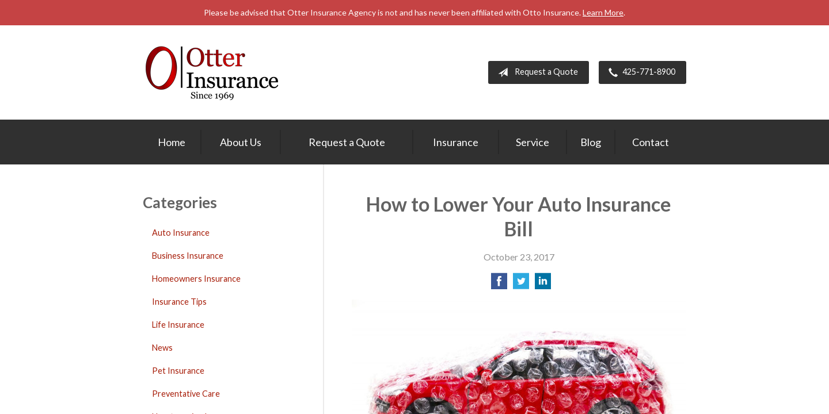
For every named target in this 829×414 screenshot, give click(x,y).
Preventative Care (186, 393)
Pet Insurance (178, 370)
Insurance (455, 142)
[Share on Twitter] (521, 284)
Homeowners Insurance (196, 278)
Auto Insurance (181, 232)
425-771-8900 (639, 72)
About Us (240, 142)
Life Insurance (178, 324)
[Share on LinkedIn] (543, 284)
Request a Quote (535, 72)
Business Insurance (187, 255)
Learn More (603, 12)
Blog (590, 142)
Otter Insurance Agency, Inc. (212, 72)
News (162, 347)
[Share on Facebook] (499, 284)
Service (532, 142)
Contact (650, 142)
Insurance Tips (179, 301)
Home (171, 142)
